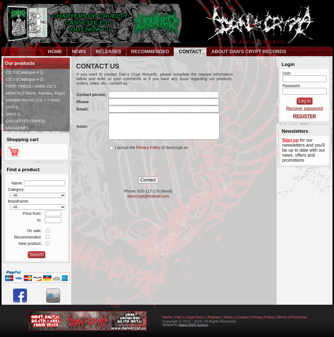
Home (167, 317)
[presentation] (148, 166)
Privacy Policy (148, 147)
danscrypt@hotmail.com (148, 196)
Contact (242, 317)
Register (214, 317)
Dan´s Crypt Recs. (190, 317)
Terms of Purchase (292, 317)
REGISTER (304, 116)
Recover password (304, 108)
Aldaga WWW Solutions (193, 324)
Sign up (290, 140)
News (228, 317)
